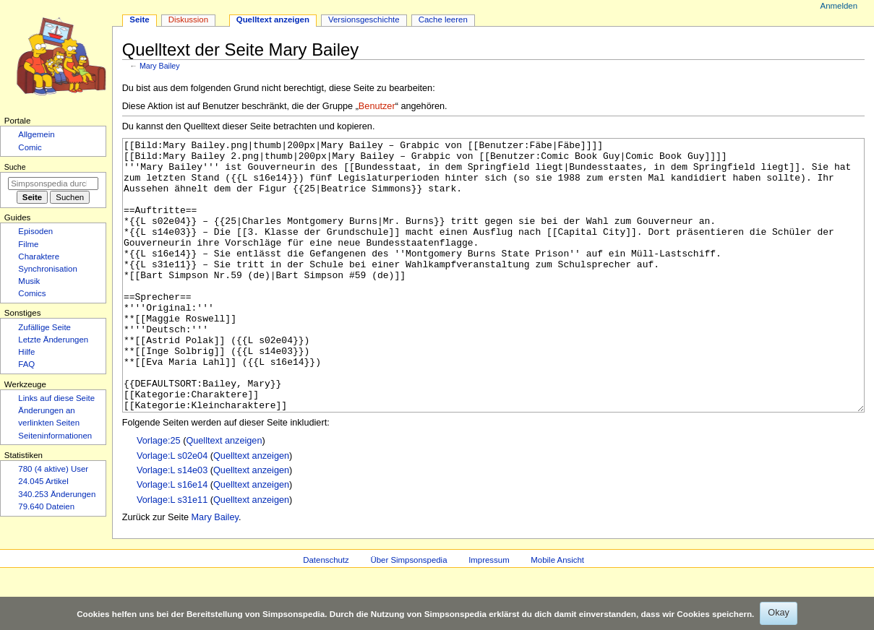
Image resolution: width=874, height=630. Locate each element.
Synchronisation (47, 268)
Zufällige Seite (44, 327)
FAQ (26, 364)
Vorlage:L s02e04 (172, 510)
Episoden (35, 231)
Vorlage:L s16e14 (172, 539)
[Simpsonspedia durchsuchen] (53, 183)
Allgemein (36, 134)
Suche (15, 167)
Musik (29, 281)
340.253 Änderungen (56, 494)
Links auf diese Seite (56, 398)
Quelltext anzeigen (224, 495)
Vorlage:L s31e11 (172, 554)
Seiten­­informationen (55, 435)
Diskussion (188, 19)
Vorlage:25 (159, 495)
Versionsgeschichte (364, 19)
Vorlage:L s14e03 (172, 524)
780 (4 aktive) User (53, 469)
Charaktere (38, 256)
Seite (139, 19)
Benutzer (377, 106)
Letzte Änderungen (53, 339)
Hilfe (26, 352)
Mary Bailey (160, 65)
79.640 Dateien (46, 506)
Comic (29, 147)
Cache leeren (443, 19)
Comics (32, 293)
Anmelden (839, 5)
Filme (28, 244)
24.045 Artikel (43, 481)
